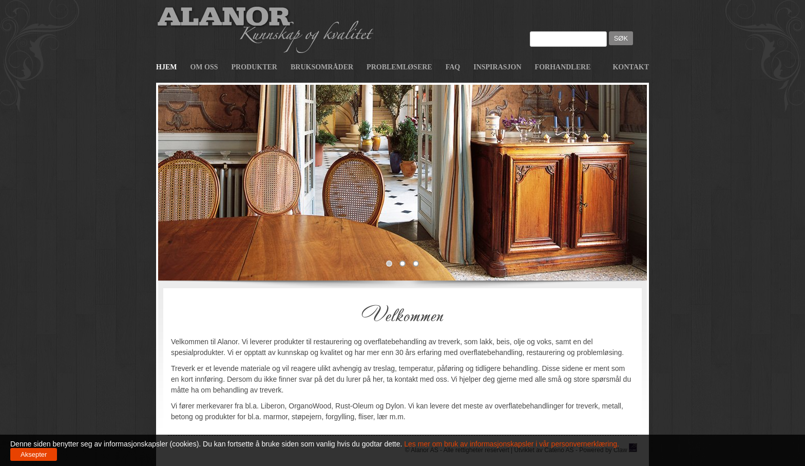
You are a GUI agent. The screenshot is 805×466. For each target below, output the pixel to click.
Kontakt (630, 67)
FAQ (453, 67)
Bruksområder (322, 67)
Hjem (166, 67)
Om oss (204, 67)
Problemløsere (399, 67)
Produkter (254, 67)
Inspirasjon (497, 67)
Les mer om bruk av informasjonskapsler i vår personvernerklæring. (510, 444)
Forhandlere (563, 67)
